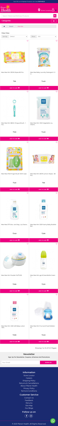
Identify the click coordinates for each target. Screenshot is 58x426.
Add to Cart (14, 88)
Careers (29, 378)
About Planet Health (29, 386)
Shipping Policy (29, 381)
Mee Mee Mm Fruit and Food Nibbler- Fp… (42, 326)
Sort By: (5, 36)
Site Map (29, 406)
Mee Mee (20, 26)
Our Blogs (29, 408)
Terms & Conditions (29, 391)
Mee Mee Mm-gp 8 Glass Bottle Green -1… (42, 275)
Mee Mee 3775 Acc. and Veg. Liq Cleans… (14, 224)
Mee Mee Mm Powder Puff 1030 (11, 275)
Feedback (29, 400)
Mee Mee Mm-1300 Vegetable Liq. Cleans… (41, 123)
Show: (33, 36)
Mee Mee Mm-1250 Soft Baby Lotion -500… (13, 326)
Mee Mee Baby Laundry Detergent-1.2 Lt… (42, 73)
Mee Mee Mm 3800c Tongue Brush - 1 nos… (13, 123)
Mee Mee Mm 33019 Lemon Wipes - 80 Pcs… (43, 174)
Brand (11, 26)
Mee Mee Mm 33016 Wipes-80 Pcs (12, 72)
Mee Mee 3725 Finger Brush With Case (14, 174)
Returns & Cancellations (29, 383)
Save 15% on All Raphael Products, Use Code (25, 1)
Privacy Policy (29, 388)
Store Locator (29, 375)
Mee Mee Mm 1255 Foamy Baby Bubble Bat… (43, 225)
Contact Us (29, 398)
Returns (29, 403)
